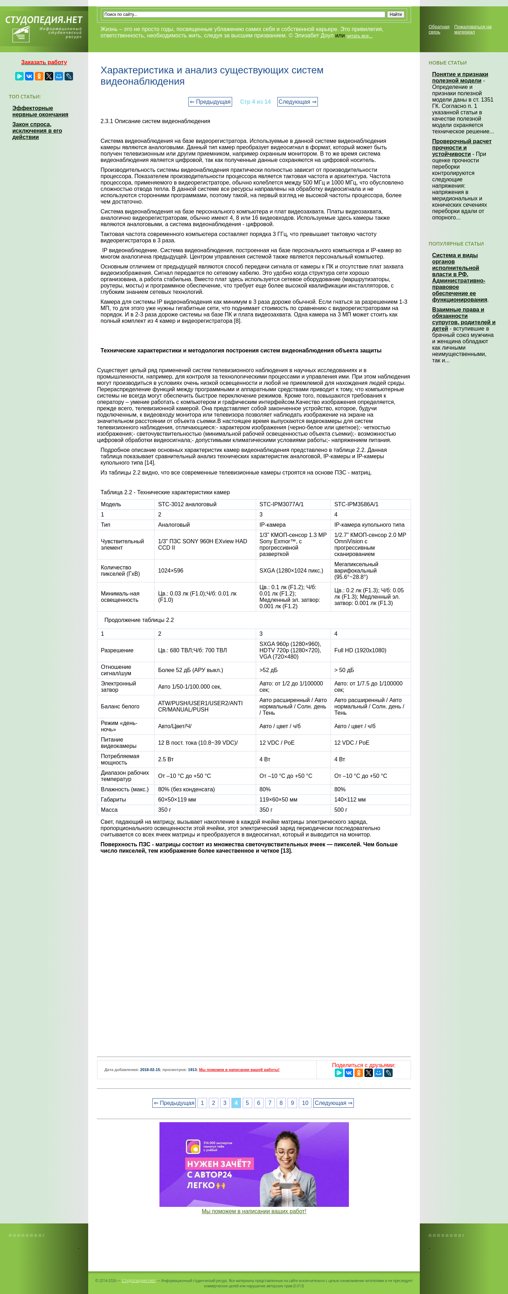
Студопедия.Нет (139, 1280)
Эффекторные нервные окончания (40, 111)
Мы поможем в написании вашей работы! (239, 1070)
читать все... (359, 35)
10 (305, 1103)
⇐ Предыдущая (210, 102)
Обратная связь (439, 29)
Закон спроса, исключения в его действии (37, 130)
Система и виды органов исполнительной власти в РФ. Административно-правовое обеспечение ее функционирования (459, 277)
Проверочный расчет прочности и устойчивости (462, 147)
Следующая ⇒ (297, 102)
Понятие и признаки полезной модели (460, 77)
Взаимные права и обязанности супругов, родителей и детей (464, 319)
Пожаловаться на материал (472, 29)
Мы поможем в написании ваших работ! (254, 1211)
